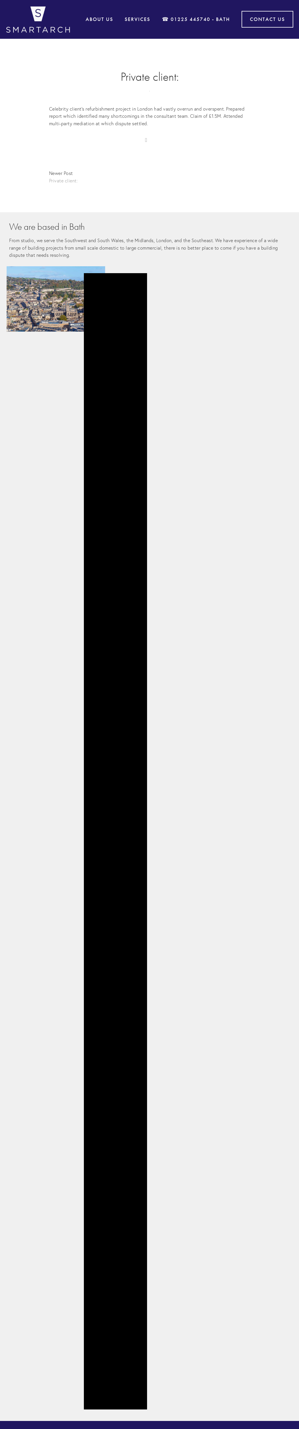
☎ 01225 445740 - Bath (196, 19)
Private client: (150, 77)
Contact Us (267, 19)
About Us (99, 19)
